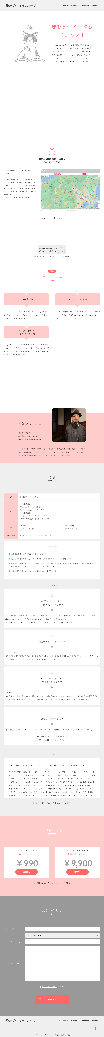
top (58, 5)
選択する (26, 861)
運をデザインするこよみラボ (21, 5)
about (65, 5)
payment (85, 5)
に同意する (52, 974)
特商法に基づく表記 (62, 1023)
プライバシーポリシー (49, 974)
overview (75, 5)
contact (95, 5)
